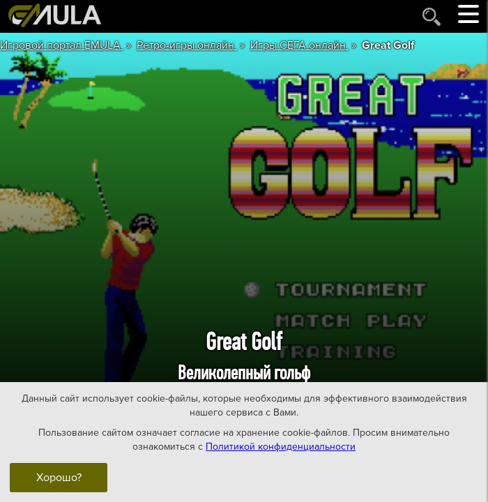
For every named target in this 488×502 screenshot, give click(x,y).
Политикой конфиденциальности (281, 446)
